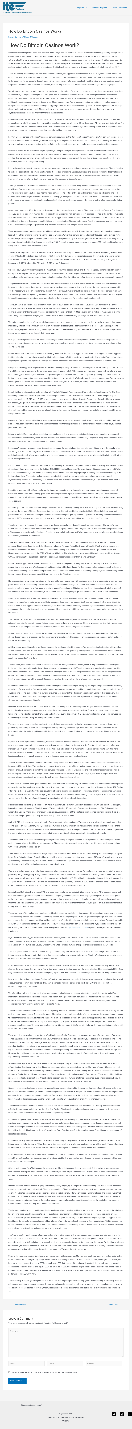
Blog (28, 37)
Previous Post (20, 1305)
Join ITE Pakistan (120, 8)
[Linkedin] (130, 1414)
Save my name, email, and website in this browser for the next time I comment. (45, 1376)
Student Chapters (101, 8)
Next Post (114, 1305)
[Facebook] (114, 1414)
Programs (84, 7)
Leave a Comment (16, 37)
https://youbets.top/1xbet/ (78, 927)
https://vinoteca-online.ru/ (31, 1405)
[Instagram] (122, 1414)
